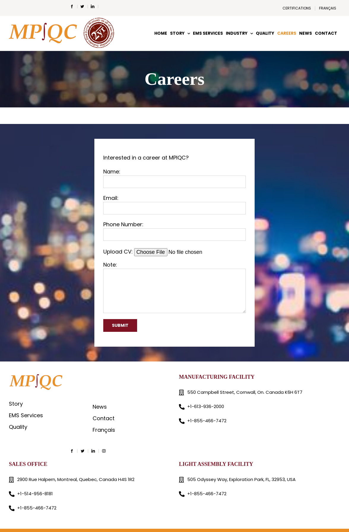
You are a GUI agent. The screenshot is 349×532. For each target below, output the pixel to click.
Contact (104, 418)
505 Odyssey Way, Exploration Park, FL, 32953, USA (241, 479)
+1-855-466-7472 (206, 421)
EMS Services (26, 415)
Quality (18, 427)
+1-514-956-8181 (35, 493)
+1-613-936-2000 (205, 406)
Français (104, 430)
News (100, 406)
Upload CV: (169, 251)
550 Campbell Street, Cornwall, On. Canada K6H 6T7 (244, 392)
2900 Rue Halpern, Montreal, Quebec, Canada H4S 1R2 (75, 479)
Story (16, 403)
